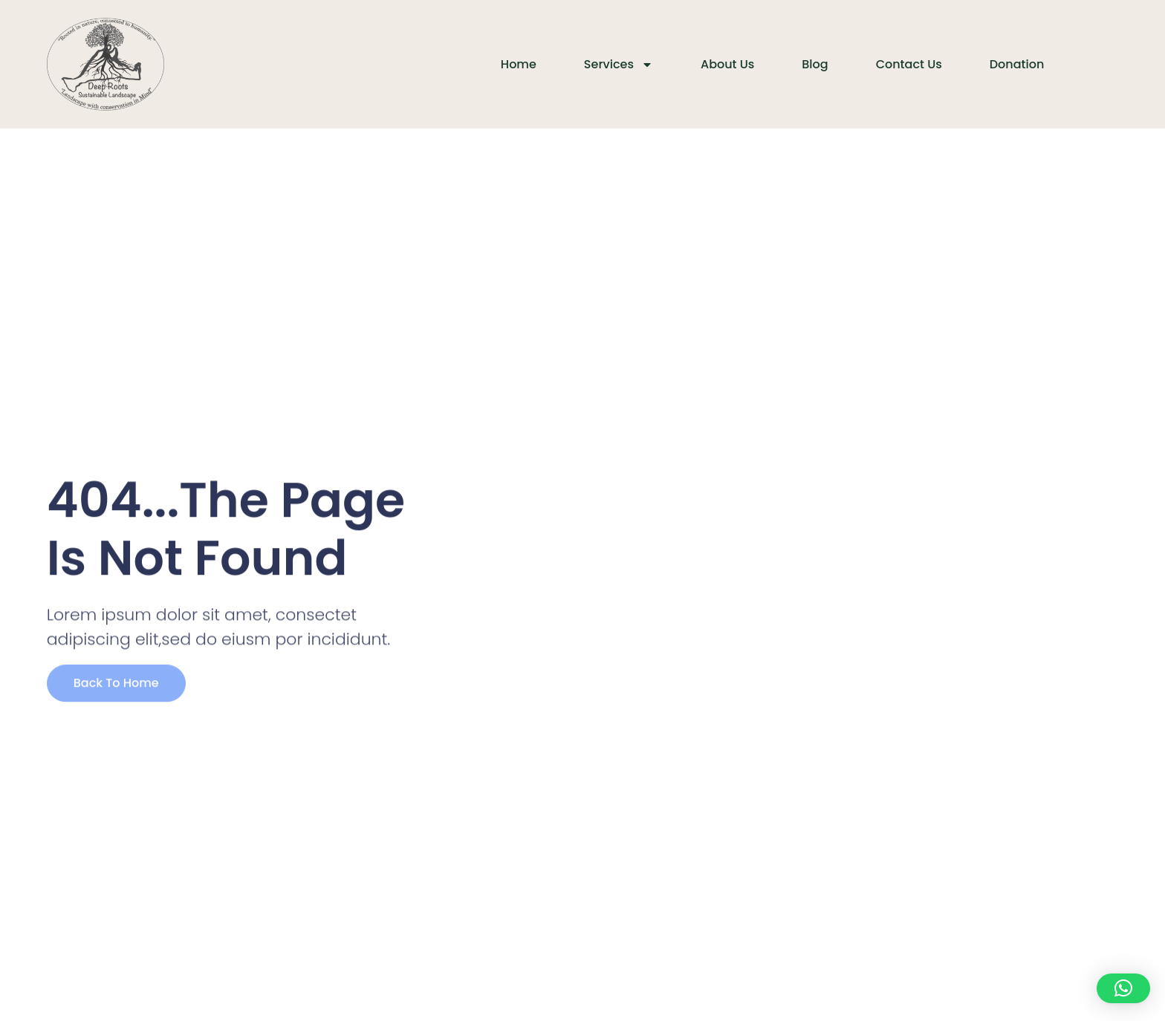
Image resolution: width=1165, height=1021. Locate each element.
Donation (1017, 64)
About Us (727, 64)
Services (618, 64)
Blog (815, 64)
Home (518, 64)
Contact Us (909, 64)
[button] (1123, 988)
